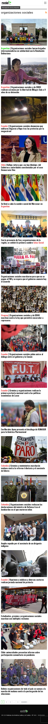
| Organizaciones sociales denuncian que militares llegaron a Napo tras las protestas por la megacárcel (22, 128)
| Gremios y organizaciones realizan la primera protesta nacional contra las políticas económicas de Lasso (21, 393)
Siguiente (24, 702)
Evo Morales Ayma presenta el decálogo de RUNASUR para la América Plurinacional (23, 430)
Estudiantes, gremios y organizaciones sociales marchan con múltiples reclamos (21, 617)
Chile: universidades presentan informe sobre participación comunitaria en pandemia (20, 653)
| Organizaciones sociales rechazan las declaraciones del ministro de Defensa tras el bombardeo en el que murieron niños (21, 507)
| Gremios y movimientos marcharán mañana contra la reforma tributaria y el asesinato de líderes (23, 468)
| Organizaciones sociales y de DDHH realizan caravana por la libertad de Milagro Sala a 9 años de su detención (23, 89)
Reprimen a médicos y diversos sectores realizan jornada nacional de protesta (22, 581)
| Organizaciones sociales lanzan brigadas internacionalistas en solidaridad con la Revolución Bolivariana (23, 51)
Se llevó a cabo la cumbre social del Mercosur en (21, 205)
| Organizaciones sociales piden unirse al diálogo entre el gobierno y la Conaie (22, 355)
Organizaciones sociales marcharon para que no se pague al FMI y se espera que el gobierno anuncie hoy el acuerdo (23, 279)
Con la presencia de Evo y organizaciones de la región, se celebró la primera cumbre (22, 241)
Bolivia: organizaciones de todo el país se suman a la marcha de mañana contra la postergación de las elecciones (23, 691)
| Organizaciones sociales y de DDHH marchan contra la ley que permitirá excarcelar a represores (22, 318)
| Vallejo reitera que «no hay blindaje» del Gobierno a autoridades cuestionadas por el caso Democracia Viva (22, 167)
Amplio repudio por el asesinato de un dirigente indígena (21, 545)
